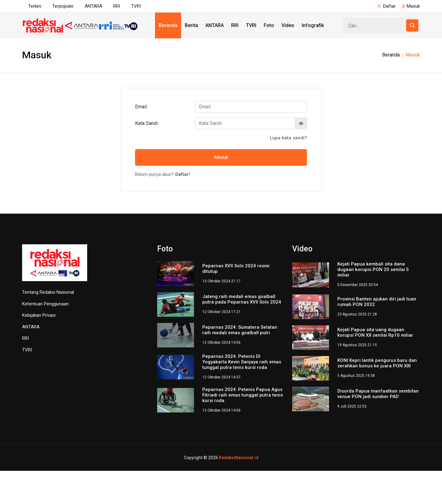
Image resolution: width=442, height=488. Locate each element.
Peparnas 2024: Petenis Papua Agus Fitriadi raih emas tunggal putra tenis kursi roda (242, 395)
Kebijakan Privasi (39, 315)
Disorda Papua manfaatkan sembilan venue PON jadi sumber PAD (378, 393)
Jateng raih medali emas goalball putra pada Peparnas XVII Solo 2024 (241, 299)
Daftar (389, 6)
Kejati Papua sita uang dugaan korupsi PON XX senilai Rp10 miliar (375, 332)
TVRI (136, 6)
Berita (191, 25)
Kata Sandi (146, 123)
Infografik (313, 25)
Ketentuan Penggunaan (45, 304)
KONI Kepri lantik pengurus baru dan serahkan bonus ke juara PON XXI (377, 363)
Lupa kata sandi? (288, 138)
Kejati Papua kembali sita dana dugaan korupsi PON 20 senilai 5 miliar (373, 269)
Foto (269, 25)
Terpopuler (63, 6)
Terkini (34, 6)
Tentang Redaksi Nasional (48, 292)
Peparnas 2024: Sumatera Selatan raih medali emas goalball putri (239, 329)
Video (287, 25)
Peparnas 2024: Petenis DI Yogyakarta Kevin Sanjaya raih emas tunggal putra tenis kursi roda (241, 362)
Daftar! (182, 174)
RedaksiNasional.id (238, 457)
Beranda (168, 25)
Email (141, 107)
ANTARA (93, 6)
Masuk (413, 6)
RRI (116, 6)
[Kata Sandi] (245, 123)
